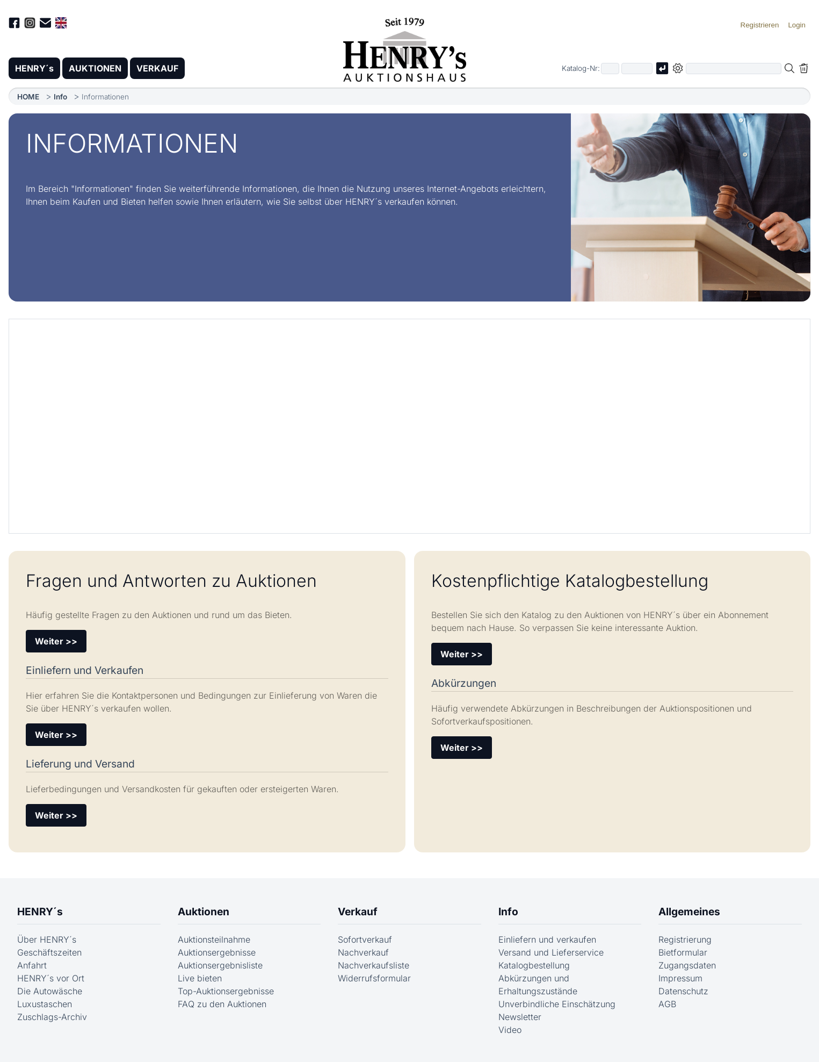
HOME (28, 96)
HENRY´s (34, 68)
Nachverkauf (363, 952)
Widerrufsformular (374, 978)
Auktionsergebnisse (217, 952)
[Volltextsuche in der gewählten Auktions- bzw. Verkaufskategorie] (733, 68)
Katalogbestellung (534, 965)
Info (60, 96)
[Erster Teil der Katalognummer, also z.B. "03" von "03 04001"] (610, 68)
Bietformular (682, 952)
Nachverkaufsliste (373, 965)
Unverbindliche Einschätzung (556, 1004)
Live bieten (200, 978)
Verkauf (358, 911)
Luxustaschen (44, 1004)
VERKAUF (157, 68)
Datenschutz (683, 991)
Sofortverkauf (365, 939)
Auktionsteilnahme (214, 939)
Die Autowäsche (49, 991)
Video (509, 1029)
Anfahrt (32, 965)
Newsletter (519, 1016)
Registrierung (685, 939)
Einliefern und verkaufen (547, 939)
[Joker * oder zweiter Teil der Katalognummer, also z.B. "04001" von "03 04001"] (637, 68)
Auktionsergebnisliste (220, 965)
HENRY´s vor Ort (50, 978)
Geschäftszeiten (49, 952)
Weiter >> (56, 641)
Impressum (680, 978)
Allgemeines (689, 911)
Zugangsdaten (687, 965)
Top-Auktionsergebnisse (226, 991)
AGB (667, 1004)
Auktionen (203, 911)
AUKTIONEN (95, 68)
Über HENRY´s (46, 939)
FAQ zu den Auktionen (222, 1004)
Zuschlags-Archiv (52, 1016)
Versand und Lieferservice (551, 952)
